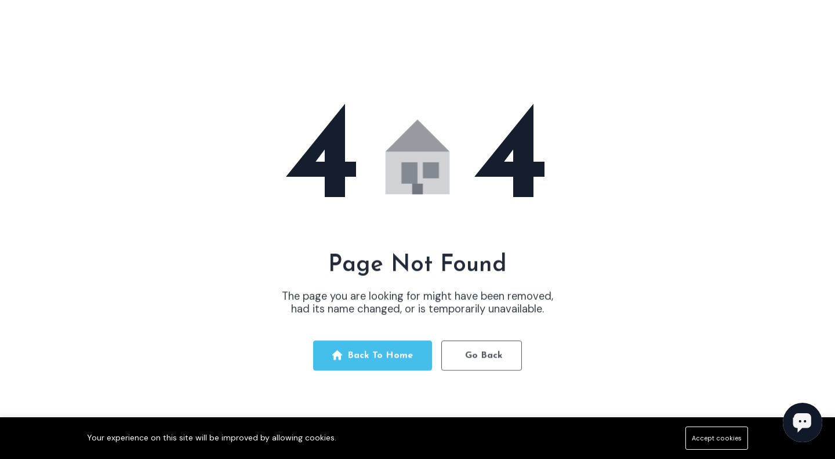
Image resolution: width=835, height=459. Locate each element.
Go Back (484, 358)
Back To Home (372, 358)
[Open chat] (802, 422)
